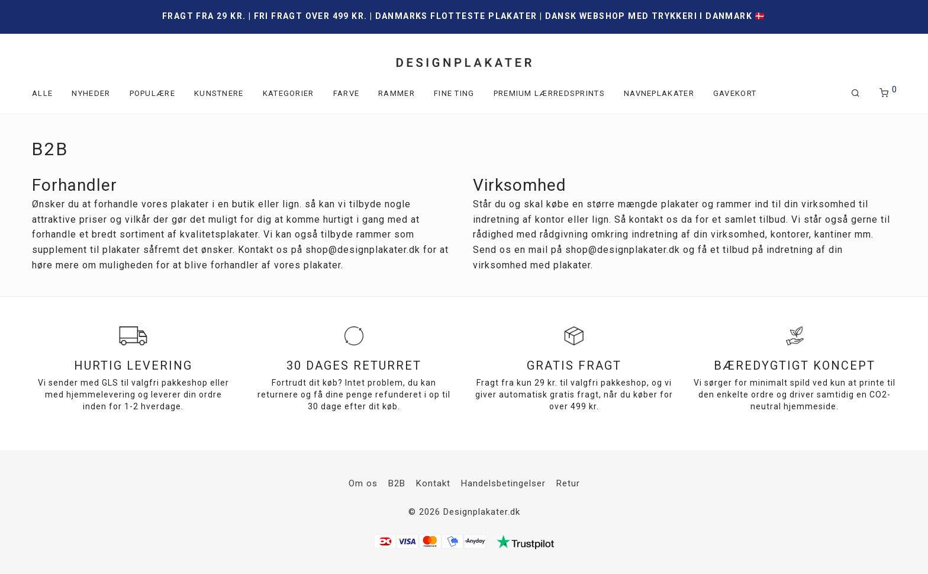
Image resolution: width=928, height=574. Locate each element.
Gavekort (734, 93)
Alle (42, 93)
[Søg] (856, 93)
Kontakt (433, 483)
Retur (568, 483)
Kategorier (288, 93)
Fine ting (454, 93)
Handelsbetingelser (503, 483)
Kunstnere (219, 93)
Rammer (396, 93)
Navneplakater (659, 93)
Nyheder (91, 93)
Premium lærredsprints (549, 93)
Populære (152, 93)
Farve (346, 93)
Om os (363, 483)
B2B (396, 483)
